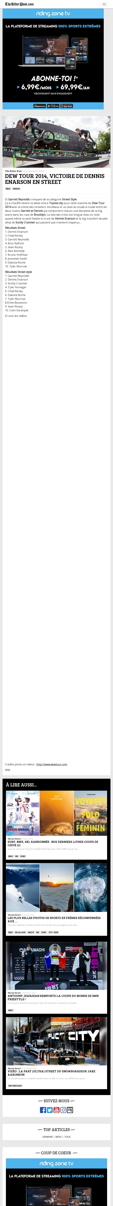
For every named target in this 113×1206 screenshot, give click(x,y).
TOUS (67, 1136)
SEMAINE (48, 1136)
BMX (8, 188)
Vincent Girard (14, 838)
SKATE (31, 932)
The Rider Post (13, 171)
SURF (22, 856)
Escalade (20, 932)
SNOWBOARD (15, 1085)
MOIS (58, 1136)
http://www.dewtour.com (51, 764)
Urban (16, 188)
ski (16, 856)
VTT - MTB (53, 932)
